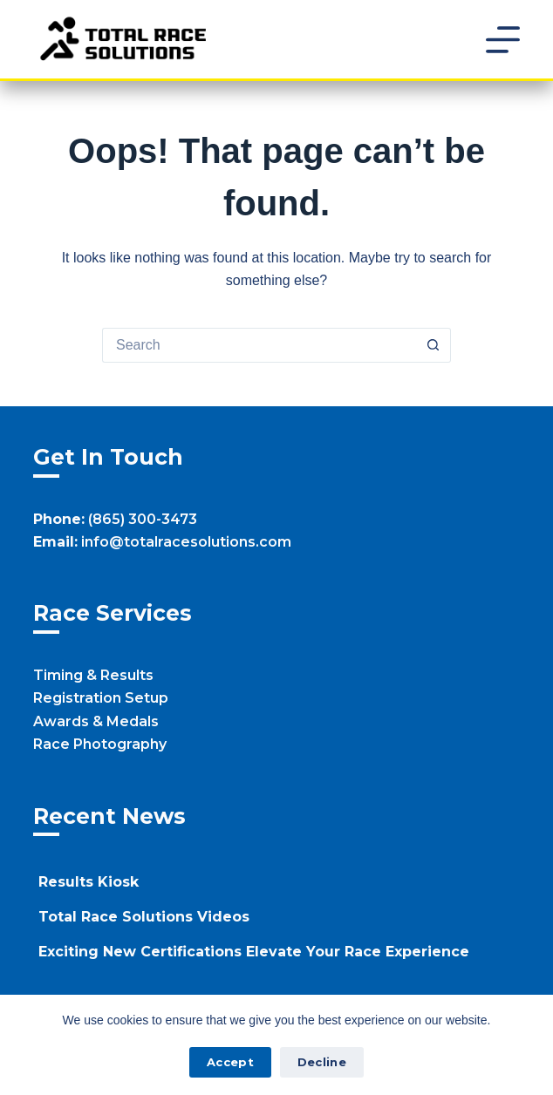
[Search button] (433, 345)
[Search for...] (259, 345)
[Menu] (503, 40)
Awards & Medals (96, 721)
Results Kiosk (88, 882)
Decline (321, 1062)
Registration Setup (100, 698)
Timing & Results (93, 675)
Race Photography (100, 744)
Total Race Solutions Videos (143, 916)
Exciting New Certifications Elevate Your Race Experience (253, 951)
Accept (230, 1062)
